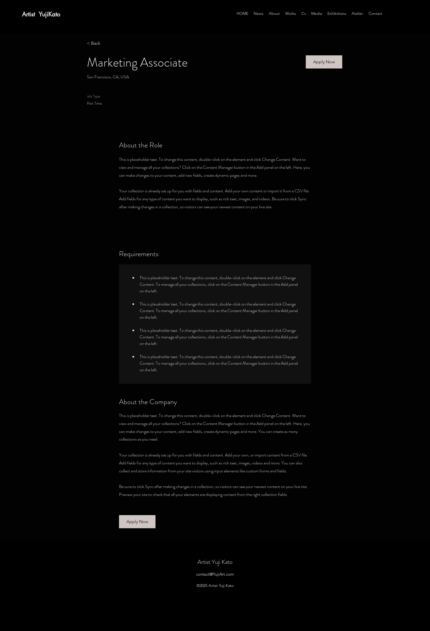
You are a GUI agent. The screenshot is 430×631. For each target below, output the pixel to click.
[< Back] (106, 43)
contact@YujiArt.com (215, 574)
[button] (324, 61)
